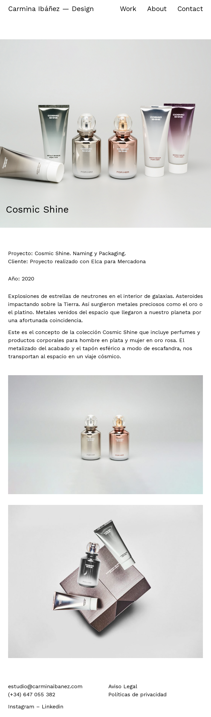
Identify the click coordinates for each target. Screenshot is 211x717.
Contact (190, 9)
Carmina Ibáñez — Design (51, 9)
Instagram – (25, 706)
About (157, 9)
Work (128, 9)
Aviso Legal (122, 686)
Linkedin (52, 706)
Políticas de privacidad (137, 694)
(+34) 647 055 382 (31, 694)
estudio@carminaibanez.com (45, 686)
